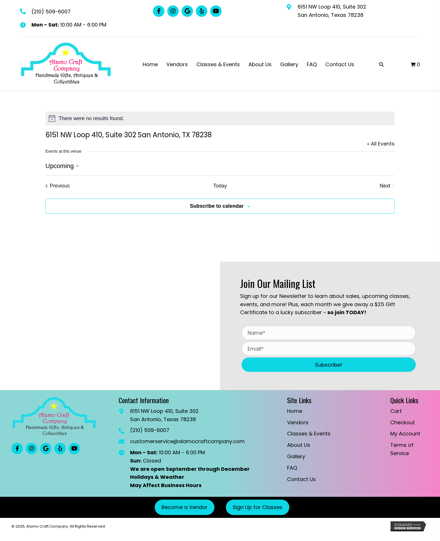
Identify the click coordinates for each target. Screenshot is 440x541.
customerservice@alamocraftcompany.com (187, 441)
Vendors (297, 422)
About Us (298, 445)
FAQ (292, 467)
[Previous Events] (57, 185)
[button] (158, 11)
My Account (405, 433)
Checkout (402, 422)
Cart (396, 411)
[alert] (220, 119)
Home (294, 411)
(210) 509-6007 (51, 11)
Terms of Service (401, 449)
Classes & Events (309, 433)
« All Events (381, 143)
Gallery (296, 456)
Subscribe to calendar (217, 206)
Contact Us (301, 479)
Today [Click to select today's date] (220, 186)
